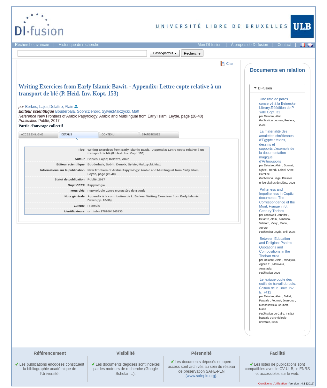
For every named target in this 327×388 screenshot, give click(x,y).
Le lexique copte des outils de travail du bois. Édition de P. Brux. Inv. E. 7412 (277, 285)
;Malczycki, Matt (125, 111)
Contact (284, 44)
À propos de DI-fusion (249, 44)
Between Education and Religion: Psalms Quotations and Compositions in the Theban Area (275, 247)
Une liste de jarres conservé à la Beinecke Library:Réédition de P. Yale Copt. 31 (277, 105)
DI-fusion (265, 88)
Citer (230, 63)
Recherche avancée (32, 44)
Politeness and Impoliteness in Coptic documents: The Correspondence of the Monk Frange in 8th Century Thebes (277, 199)
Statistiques (151, 134)
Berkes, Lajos (37, 106)
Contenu (108, 134)
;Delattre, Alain (60, 106)
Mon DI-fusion (210, 44)
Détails (71, 135)
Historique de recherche (79, 44)
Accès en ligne (32, 134)
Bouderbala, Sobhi (71, 111)
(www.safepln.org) (201, 376)
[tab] (277, 88)
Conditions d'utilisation (272, 383)
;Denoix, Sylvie (99, 111)
